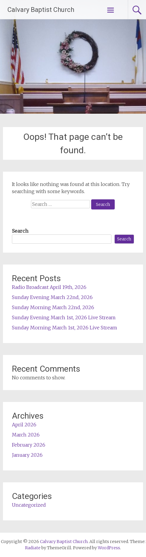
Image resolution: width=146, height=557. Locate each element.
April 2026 (24, 425)
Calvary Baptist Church (40, 9)
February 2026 (28, 445)
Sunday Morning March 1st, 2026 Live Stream (64, 328)
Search (20, 231)
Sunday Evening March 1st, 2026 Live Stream (64, 317)
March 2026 (26, 435)
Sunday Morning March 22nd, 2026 (53, 307)
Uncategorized (29, 505)
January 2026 (27, 455)
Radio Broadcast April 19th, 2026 (49, 287)
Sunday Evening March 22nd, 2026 (52, 297)
